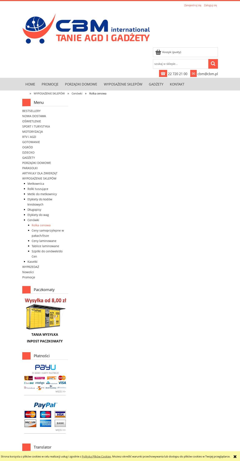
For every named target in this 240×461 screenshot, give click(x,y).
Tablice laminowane (45, 246)
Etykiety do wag (38, 215)
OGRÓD (27, 147)
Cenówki (33, 220)
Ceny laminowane (44, 241)
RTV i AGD (29, 137)
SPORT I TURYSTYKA (36, 126)
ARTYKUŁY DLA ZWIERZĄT (39, 173)
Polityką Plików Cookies (96, 456)
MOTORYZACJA (32, 132)
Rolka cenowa (41, 225)
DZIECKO (28, 152)
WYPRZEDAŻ (30, 267)
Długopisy (34, 210)
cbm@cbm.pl (204, 74)
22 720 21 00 (173, 74)
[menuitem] (30, 84)
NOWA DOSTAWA (34, 116)
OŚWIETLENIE (31, 121)
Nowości (28, 272)
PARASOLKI (30, 168)
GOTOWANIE (31, 142)
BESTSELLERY (31, 111)
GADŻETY (28, 158)
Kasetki (32, 262)
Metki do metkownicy (42, 194)
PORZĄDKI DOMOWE (36, 163)
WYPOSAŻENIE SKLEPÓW (39, 178)
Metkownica (35, 184)
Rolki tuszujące (37, 189)
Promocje (28, 277)
